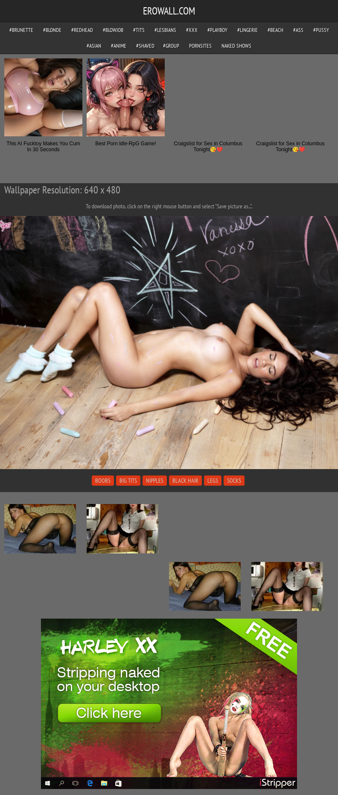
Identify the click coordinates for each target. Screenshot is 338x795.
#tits (139, 30)
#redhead (82, 30)
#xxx (192, 30)
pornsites (200, 45)
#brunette (21, 30)
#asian (94, 45)
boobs (103, 480)
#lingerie (247, 30)
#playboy (217, 30)
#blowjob (113, 30)
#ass (298, 30)
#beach (275, 30)
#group (171, 45)
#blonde (52, 30)
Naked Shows (236, 45)
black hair (185, 480)
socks (234, 480)
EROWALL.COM (169, 10)
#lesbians (165, 30)
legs (212, 480)
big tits (128, 480)
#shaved (145, 45)
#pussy (321, 30)
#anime (118, 45)
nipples (154, 480)
